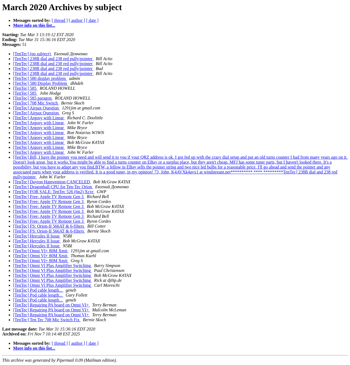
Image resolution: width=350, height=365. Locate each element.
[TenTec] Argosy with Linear (39, 117)
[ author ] (77, 20)
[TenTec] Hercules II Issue (37, 236)
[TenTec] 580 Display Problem (40, 83)
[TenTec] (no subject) (32, 53)
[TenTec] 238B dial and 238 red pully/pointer (53, 58)
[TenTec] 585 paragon (33, 98)
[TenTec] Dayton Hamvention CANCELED (52, 181)
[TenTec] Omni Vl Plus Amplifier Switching (52, 265)
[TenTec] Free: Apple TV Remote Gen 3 (49, 196)
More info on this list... (34, 25)
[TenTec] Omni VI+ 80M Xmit (40, 250)
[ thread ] (60, 20)
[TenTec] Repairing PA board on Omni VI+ (51, 305)
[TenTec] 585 (25, 88)
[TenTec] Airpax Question (36, 108)
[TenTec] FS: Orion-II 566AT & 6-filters (49, 226)
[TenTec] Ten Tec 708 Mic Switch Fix (47, 319)
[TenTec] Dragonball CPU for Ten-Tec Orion (53, 186)
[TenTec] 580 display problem (40, 78)
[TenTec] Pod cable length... (38, 290)
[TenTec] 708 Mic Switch (36, 103)
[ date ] (92, 20)
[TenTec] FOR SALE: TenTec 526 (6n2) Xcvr (54, 191)
